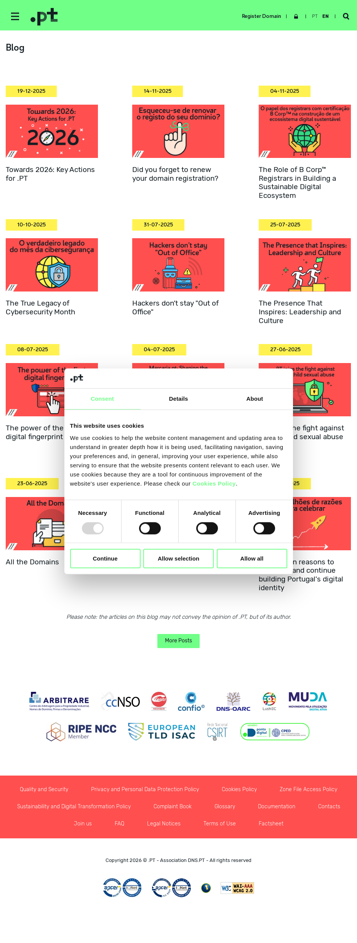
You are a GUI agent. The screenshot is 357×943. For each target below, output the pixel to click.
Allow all (252, 558)
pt (315, 16)
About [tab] (255, 399)
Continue (105, 558)
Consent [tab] (102, 399)
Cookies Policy (214, 483)
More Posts (178, 640)
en (325, 16)
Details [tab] (178, 399)
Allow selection (178, 558)
